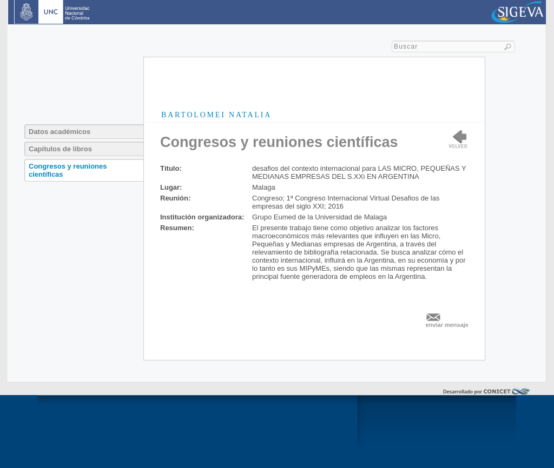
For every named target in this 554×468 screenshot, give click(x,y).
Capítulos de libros (60, 149)
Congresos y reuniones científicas (68, 170)
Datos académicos (59, 132)
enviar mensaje (447, 325)
